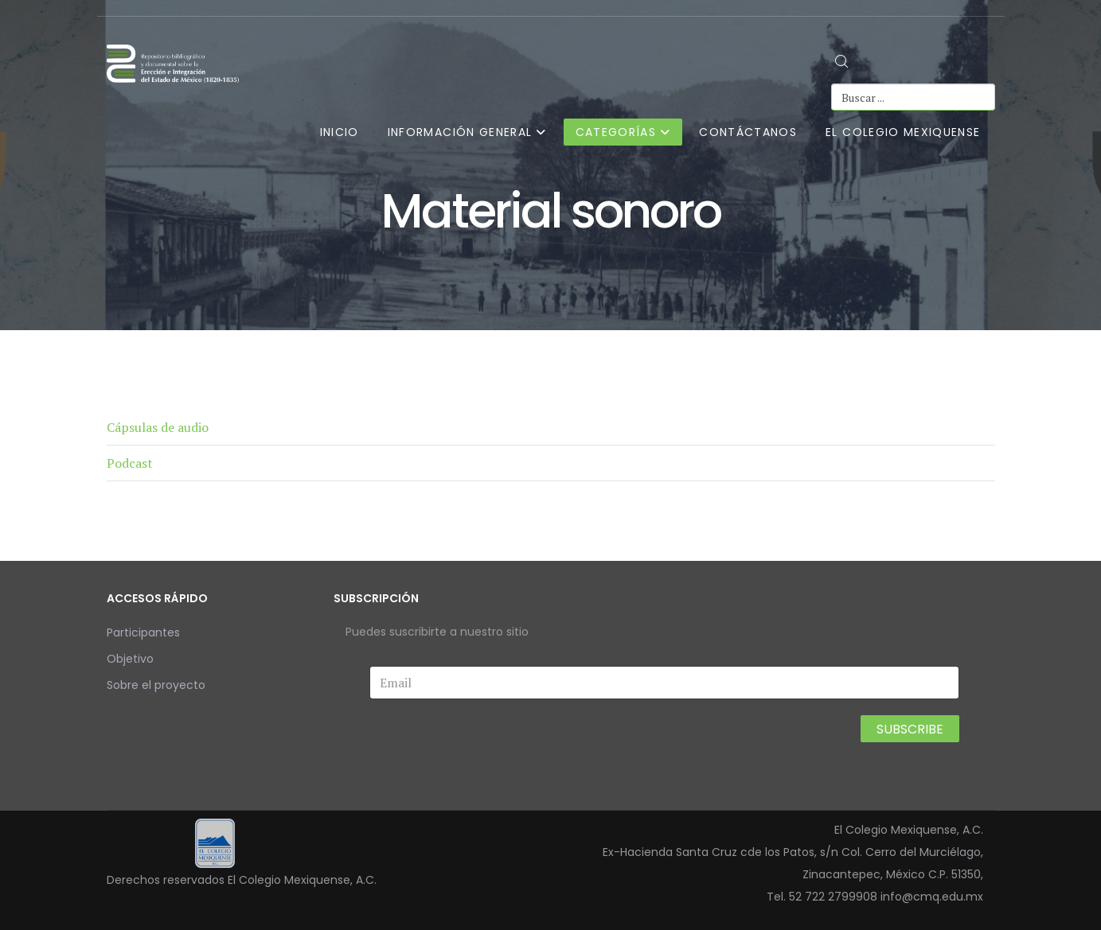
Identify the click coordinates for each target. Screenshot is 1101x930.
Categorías (616, 132)
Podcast (130, 463)
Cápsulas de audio (158, 427)
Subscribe (910, 729)
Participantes (143, 632)
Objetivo (130, 659)
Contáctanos (748, 132)
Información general (460, 132)
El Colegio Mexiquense (903, 132)
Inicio (339, 132)
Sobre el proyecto (156, 685)
